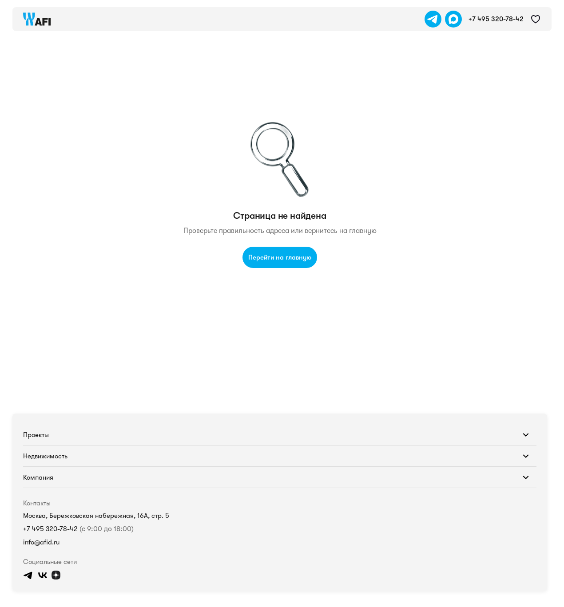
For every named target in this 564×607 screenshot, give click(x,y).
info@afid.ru (32, 541)
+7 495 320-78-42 (40, 519)
